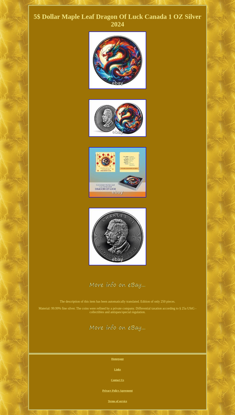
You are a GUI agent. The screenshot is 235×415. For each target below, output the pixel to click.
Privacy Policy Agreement (117, 390)
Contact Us (117, 380)
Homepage (117, 359)
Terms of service (117, 401)
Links (117, 369)
